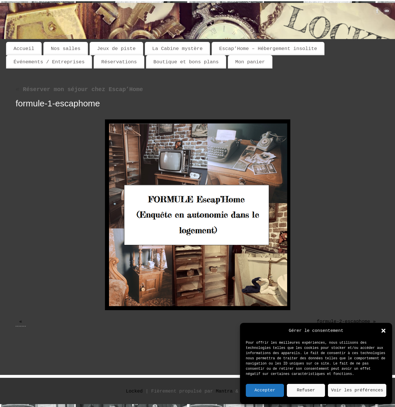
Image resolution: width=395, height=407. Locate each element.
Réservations (119, 62)
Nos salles (66, 48)
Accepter (264, 390)
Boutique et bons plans (186, 62)
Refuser (306, 390)
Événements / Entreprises (49, 62)
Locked (134, 391)
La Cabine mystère (177, 48)
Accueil (24, 48)
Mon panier (250, 62)
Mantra (224, 391)
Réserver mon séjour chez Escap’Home (79, 90)
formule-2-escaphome (343, 322)
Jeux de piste (116, 48)
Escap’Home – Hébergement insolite (268, 48)
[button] (383, 331)
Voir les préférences (357, 390)
